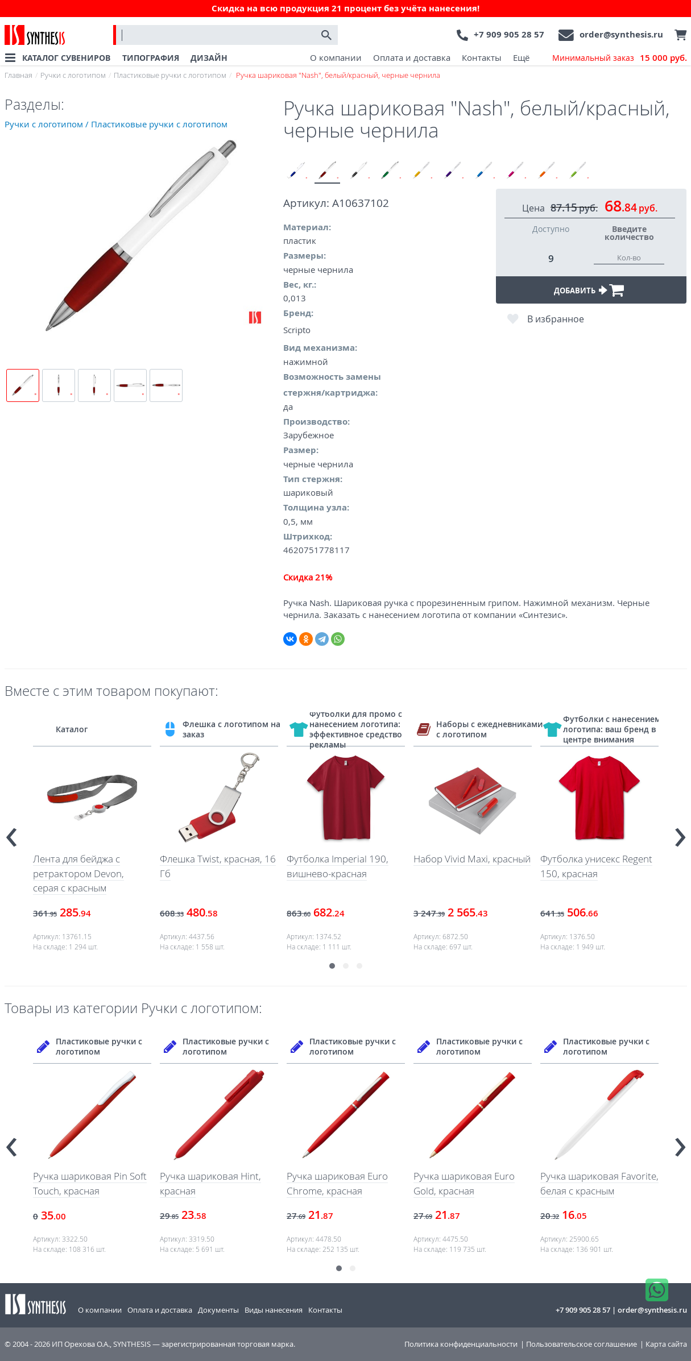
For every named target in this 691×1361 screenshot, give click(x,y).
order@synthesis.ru (621, 34)
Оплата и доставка (411, 57)
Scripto (297, 329)
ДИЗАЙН (209, 57)
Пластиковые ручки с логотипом (170, 75)
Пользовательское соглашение (581, 1344)
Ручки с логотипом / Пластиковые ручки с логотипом (116, 124)
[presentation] (11, 832)
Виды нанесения (274, 1310)
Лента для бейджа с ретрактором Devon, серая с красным (78, 873)
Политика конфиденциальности (461, 1344)
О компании (336, 57)
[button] (332, 966)
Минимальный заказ (619, 58)
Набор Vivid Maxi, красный (472, 858)
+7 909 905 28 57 (509, 34)
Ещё (521, 57)
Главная (18, 75)
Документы (218, 1310)
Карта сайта (666, 1344)
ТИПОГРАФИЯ (150, 57)
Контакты (482, 57)
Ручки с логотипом (73, 75)
